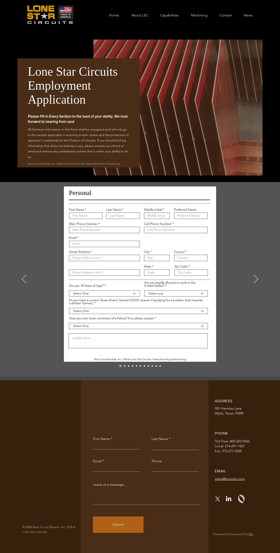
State (147, 266)
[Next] (256, 279)
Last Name (113, 209)
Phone (157, 461)
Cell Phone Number (157, 223)
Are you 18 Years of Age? (86, 285)
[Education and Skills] (132, 366)
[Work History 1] (136, 366)
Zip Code (180, 266)
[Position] (128, 366)
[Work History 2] (140, 366)
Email (72, 237)
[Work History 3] (144, 366)
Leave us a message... (109, 484)
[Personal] (120, 366)
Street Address (79, 251)
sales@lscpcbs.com (230, 479)
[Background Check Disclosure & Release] (156, 366)
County (179, 251)
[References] (148, 366)
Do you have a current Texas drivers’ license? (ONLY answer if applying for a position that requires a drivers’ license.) (136, 302)
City (146, 251)
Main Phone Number (83, 223)
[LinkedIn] (228, 499)
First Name (76, 209)
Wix (251, 534)
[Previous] (24, 279)
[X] (217, 499)
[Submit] (118, 524)
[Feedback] (124, 366)
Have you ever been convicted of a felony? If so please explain (111, 318)
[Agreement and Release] (152, 366)
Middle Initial (153, 209)
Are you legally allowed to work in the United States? (170, 284)
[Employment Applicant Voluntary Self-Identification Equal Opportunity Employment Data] (160, 366)
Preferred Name (185, 209)
